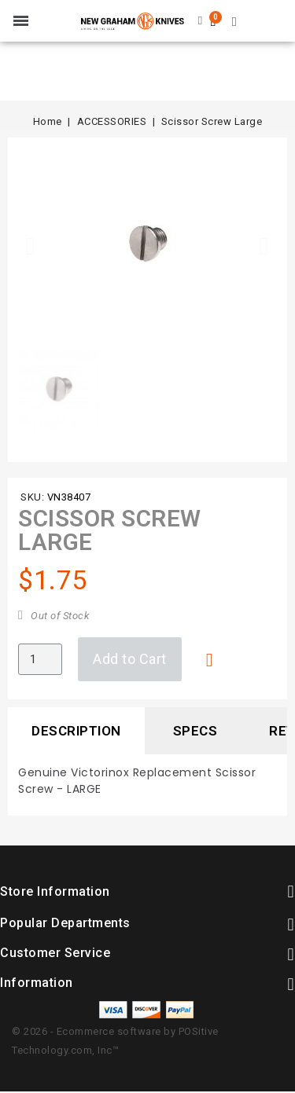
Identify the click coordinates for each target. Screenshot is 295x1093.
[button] (30, 246)
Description (76, 731)
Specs (195, 731)
